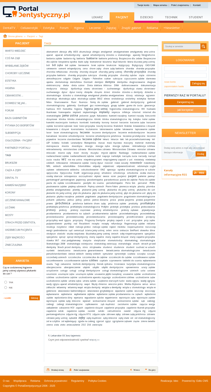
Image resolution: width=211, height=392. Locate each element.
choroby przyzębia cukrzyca (82, 75)
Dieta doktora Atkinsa (99, 85)
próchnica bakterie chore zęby (89, 203)
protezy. (63, 210)
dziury (129, 95)
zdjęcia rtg (139, 311)
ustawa (151, 270)
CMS (205, 380)
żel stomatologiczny (145, 318)
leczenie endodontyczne (131, 132)
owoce (106, 176)
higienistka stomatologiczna (124, 108)
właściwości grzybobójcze (100, 290)
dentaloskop (61, 82)
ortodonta (132, 172)
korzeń (114, 122)
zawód (127, 311)
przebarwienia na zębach (76, 213)
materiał (139, 142)
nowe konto (170, 82)
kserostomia (77, 129)
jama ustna (70, 115)
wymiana (78, 297)
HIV (143, 108)
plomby (76, 189)
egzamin (150, 95)
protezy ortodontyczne (106, 210)
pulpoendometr (54, 223)
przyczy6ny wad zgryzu (58, 220)
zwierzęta (97, 324)
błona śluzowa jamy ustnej (141, 61)
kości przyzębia (87, 126)
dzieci (107, 92)
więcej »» (94, 339)
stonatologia (124, 243)
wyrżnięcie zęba (127, 297)
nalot (98, 156)
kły (129, 119)
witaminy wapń (75, 287)
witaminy (61, 287)
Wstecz (136, 370)
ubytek (86, 267)
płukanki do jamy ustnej (59, 193)
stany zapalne (96, 236)
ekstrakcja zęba (67, 98)
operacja (111, 169)
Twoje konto (143, 5)
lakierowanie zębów (110, 129)
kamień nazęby (136, 115)
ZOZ (83, 324)
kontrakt (84, 122)
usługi (73, 270)
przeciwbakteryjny (128, 213)
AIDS (75, 51)
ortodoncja (119, 172)
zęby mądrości (93, 318)
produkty (133, 203)
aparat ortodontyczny (67, 54)
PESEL (152, 183)
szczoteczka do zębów (94, 257)
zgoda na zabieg (86, 321)
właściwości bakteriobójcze (72, 290)
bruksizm (111, 65)
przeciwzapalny (116, 216)
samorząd (79, 230)
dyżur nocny (75, 92)
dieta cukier (78, 85)
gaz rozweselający (99, 105)
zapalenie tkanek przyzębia (140, 307)
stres (85, 247)
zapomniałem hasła (174, 86)
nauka (56, 159)
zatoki (101, 311)
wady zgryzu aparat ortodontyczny (64, 284)
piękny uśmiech (77, 186)
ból (48, 65)
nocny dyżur (96, 162)
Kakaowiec (102, 115)
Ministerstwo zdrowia (99, 149)
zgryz (108, 321)
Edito (199, 380)
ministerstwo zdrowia (74, 149)
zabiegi (50, 304)
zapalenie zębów (76, 311)
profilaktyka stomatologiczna (85, 206)
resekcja (50, 226)
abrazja (63, 51)
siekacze (124, 230)
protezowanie (148, 206)
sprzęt (62, 236)
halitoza (50, 108)
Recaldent (84, 223)
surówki (50, 250)
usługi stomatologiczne (115, 270)
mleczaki (50, 152)
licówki (65, 142)
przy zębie (149, 220)
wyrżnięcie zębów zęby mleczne (63, 300)
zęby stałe (123, 318)
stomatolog (131, 240)
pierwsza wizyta (127, 186)
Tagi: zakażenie (63, 264)
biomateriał (95, 61)
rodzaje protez (83, 226)
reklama (151, 223)
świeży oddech (93, 253)
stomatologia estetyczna (79, 243)
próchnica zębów (117, 203)
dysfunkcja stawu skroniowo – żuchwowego (95, 88)
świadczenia (64, 250)
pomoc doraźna (100, 199)
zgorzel (100, 321)
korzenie (123, 122)
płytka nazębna (65, 196)
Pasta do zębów (147, 179)
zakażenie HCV (66, 307)
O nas (6, 380)
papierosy (81, 179)
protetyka (125, 206)
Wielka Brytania (133, 284)
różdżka (121, 226)
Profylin (105, 206)
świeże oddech (76, 253)
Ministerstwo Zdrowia (123, 149)
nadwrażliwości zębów (143, 152)
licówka (55, 142)
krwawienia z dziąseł (144, 126)
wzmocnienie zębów (128, 300)
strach (136, 243)
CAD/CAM (150, 65)
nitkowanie (62, 162)
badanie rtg (69, 58)
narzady (142, 156)
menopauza (52, 146)
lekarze (114, 139)
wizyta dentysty (92, 287)
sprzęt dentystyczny (77, 236)
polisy (79, 199)
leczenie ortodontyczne (71, 136)
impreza (116, 112)
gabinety (71, 105)
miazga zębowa (121, 146)
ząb (143, 300)
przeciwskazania (55, 216)
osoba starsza (147, 172)
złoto (62, 324)
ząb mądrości (108, 304)
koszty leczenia (104, 126)
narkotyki (116, 156)
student (130, 247)
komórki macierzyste (57, 122)
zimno (49, 324)
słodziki (61, 233)
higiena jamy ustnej (96, 108)
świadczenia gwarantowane (88, 250)
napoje (106, 156)
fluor (73, 102)
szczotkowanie (54, 260)
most (76, 152)
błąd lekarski (119, 61)
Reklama (35, 380)
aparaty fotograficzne (144, 55)
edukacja (139, 95)
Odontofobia (84, 166)
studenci (107, 247)
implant (77, 112)
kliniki (97, 119)
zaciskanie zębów (127, 304)
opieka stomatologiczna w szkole (136, 169)
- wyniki (7, 298)
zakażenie (52, 307)
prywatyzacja (148, 210)
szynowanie (115, 260)
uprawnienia (132, 267)
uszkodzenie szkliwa (123, 277)
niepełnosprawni (93, 159)
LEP (48, 142)
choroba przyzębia (145, 68)
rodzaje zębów (100, 226)
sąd (70, 230)
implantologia (90, 112)
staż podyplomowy (71, 240)
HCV (59, 108)
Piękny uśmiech (96, 186)
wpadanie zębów (124, 290)
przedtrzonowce (135, 216)
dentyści (99, 82)
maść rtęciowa (114, 142)
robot (71, 226)
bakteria (81, 58)
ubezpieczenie (72, 267)
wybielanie (66, 294)
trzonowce (119, 264)
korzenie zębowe (63, 126)
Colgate (76, 78)
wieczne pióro (115, 284)
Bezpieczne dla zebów (130, 58)
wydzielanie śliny (63, 297)
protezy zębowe (129, 210)
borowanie (83, 65)
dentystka (122, 82)
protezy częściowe (80, 210)
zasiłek (91, 311)
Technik (171, 17)
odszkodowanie (89, 169)
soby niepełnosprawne (131, 233)
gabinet (115, 102)
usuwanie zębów (132, 274)
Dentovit (88, 82)
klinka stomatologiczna (114, 119)
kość (76, 126)
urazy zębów (148, 267)
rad (75, 223)
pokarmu (60, 199)
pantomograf (52, 179)
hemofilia (67, 108)
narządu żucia (129, 156)
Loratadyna (76, 142)
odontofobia (69, 166)
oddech (57, 166)
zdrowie (151, 314)
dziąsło (98, 92)
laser (49, 132)
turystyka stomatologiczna (141, 264)
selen (109, 230)
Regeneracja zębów (134, 223)
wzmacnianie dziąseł (104, 300)
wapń (87, 284)
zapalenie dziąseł (94, 307)
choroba (130, 68)
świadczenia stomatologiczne (123, 250)
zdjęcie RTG (84, 314)
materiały (150, 142)
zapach (79, 307)
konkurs (73, 122)
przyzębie (137, 220)
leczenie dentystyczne (104, 132)
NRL (48, 166)
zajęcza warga (147, 304)
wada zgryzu (132, 280)
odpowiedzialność (126, 166)
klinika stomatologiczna (80, 119)
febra (49, 102)
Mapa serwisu (160, 5)
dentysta (110, 81)
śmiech (114, 233)
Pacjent (122, 17)
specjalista (51, 236)
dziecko (116, 92)
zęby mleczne (110, 318)
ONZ (102, 169)
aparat (49, 55)
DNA (116, 85)
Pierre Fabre (112, 186)
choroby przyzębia (135, 71)
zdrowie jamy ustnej (57, 318)
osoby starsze (54, 176)
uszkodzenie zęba (145, 277)
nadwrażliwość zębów (82, 156)
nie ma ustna (75, 159)
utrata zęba (75, 280)
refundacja (116, 223)
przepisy (150, 216)
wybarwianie (52, 294)
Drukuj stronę (57, 370)
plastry (141, 186)
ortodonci (106, 172)
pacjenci (122, 176)
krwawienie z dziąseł (57, 129)
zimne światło (148, 321)
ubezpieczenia (53, 267)
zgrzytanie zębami (122, 321)
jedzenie (83, 115)
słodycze (51, 233)
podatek (80, 196)
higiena (78, 108)
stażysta (87, 240)
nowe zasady (121, 162)
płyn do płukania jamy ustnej (107, 193)
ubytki (96, 267)
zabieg (151, 300)
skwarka (144, 230)
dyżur (64, 92)
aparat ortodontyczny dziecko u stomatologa (107, 55)
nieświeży (139, 159)
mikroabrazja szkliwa (143, 146)
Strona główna (15, 36)
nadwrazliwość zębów (57, 156)
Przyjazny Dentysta (95, 220)
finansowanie (61, 102)
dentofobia (76, 82)
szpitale (104, 260)
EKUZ (99, 98)
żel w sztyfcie (53, 321)
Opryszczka (66, 172)
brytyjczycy (124, 65)
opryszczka (52, 172)
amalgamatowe (121, 51)
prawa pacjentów (145, 199)
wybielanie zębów (84, 294)
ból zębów (70, 65)
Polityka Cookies (97, 380)
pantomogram (68, 179)
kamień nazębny (118, 115)
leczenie (85, 132)
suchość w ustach (145, 247)
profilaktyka (147, 203)
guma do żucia (134, 105)
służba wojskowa (75, 233)
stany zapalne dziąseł (116, 236)
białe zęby (83, 61)
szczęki (151, 253)
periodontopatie (114, 183)
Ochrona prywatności (55, 380)
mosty (84, 152)
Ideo (175, 380)
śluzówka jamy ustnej (98, 233)
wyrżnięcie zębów (146, 297)
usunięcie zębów (84, 274)
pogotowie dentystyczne (110, 196)
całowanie (51, 68)
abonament (52, 51)
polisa (71, 199)
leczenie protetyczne (134, 136)
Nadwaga (124, 152)
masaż (101, 142)
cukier (107, 78)
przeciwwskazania (95, 216)
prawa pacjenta (126, 199)
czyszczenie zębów (134, 78)
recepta (95, 223)
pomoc (87, 199)
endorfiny (130, 98)
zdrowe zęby (114, 314)
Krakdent (118, 126)
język (92, 115)
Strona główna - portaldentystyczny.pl (44, 12)
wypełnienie (111, 297)
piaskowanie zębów (56, 186)
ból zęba (57, 65)
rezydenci (62, 226)
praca (113, 199)
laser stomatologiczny (66, 132)
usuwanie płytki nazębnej (108, 274)
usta (143, 270)
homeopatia (64, 112)
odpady (96, 166)
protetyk (114, 206)
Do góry (152, 370)
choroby (73, 71)
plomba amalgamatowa (58, 189)
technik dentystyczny (84, 264)
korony (105, 122)
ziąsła (136, 321)
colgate (67, 78)
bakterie (91, 58)
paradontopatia (95, 179)
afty (70, 51)
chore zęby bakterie (113, 68)
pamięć (151, 176)
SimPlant (134, 230)
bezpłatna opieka (67, 61)
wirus (145, 284)
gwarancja (149, 105)
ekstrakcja (51, 98)
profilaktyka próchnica (57, 206)
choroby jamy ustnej (110, 71)
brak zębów (97, 65)
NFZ (64, 159)
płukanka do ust (146, 189)
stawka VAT (52, 240)
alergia (96, 51)
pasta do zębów (129, 179)
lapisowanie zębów (145, 129)
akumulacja (85, 51)
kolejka (137, 119)
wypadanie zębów (94, 297)
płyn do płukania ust (135, 193)
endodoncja (117, 98)
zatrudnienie (114, 311)
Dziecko (146, 17)
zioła (56, 324)
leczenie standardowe (69, 139)
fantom (151, 98)
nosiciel (109, 162)
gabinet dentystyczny (132, 102)
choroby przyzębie (108, 75)
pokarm (50, 199)
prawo (49, 203)
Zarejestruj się (185, 102)
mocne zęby (64, 152)
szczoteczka (74, 257)
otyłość (97, 176)
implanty (104, 112)
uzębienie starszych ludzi (111, 280)
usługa (64, 270)
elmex (107, 98)
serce (115, 230)
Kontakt (197, 5)
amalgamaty (136, 51)
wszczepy (150, 290)
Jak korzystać (185, 110)
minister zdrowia (146, 149)
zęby (81, 318)
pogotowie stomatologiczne (139, 196)
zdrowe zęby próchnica (134, 314)
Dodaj (200, 154)
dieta (66, 85)
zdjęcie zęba (98, 314)
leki (122, 139)
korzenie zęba (137, 122)
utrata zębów (89, 280)
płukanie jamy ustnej (93, 189)
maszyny (128, 142)
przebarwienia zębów (105, 213)
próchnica (62, 203)
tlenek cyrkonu (104, 264)
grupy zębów (117, 105)
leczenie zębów (92, 139)
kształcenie (92, 129)
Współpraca (19, 380)
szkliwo (93, 260)
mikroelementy (54, 149)
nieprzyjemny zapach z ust (117, 159)
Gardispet (83, 105)
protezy (51, 209)
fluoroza (83, 102)
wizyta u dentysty (111, 287)
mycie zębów (109, 152)
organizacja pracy (90, 172)
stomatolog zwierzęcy (105, 243)
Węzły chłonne (99, 284)
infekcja (126, 112)
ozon (113, 176)
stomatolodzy (115, 240)
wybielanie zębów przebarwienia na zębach (120, 294)
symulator (108, 253)
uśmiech (134, 270)
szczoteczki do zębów (120, 257)
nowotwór (136, 162)
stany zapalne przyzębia (142, 236)
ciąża (141, 75)
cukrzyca (117, 78)
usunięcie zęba (66, 274)
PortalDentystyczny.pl (29, 385)
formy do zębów (99, 102)
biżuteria (107, 61)
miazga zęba (103, 146)
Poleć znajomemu (180, 5)
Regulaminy (77, 380)
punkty (67, 223)
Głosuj (34, 298)
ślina (152, 230)
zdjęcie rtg (71, 314)
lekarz (106, 139)
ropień (112, 226)
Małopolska (90, 142)
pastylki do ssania (93, 183)
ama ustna (149, 51)
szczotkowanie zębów (76, 260)
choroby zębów (128, 75)
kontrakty (95, 122)
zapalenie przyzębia (114, 307)
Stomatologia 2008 (55, 243)
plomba (150, 186)
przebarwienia (53, 213)
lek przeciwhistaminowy (137, 139)
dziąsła (88, 92)
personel (142, 183)
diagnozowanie (137, 82)
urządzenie (52, 270)
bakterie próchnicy (108, 58)
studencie (119, 247)
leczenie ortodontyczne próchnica (103, 136)
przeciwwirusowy (75, 216)
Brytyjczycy (137, 65)
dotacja (64, 88)
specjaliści (149, 233)
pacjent (132, 176)
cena (85, 68)
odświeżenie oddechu (67, 169)
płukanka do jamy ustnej (121, 189)
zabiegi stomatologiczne (70, 304)
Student (196, 17)
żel (131, 318)
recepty (105, 223)
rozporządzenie (135, 226)
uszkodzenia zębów (66, 277)
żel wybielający (68, 321)
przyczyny (78, 220)
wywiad (86, 300)
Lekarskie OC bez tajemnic (66, 335)
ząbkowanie (91, 304)
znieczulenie (73, 324)
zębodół (73, 318)
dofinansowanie (130, 85)
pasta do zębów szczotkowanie (63, 183)
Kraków (128, 126)
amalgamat (106, 51)
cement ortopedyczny (69, 68)
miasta (65, 146)
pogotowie (90, 196)
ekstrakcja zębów (87, 98)
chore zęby (95, 68)
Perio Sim (130, 183)
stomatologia (147, 240)
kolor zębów (148, 119)
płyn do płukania (82, 193)
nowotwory (149, 162)
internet (136, 112)
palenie (142, 176)
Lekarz (97, 17)
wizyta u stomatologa (134, 287)
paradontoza (111, 179)
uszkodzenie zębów (56, 280)
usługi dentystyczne (89, 270)
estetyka (141, 98)
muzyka (95, 152)
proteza (136, 206)
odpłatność (108, 166)
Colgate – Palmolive (92, 78)
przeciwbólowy (147, 213)
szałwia (131, 253)
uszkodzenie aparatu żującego (95, 277)
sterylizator (100, 240)
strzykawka (95, 247)
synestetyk (120, 253)
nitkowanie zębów (79, 162)
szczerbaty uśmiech (56, 257)
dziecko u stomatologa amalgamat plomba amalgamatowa (93, 95)
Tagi (41, 36)
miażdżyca (77, 146)
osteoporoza (70, 176)
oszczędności (86, 176)
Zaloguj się (198, 83)
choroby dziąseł (88, 71)
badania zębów (54, 58)
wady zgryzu (148, 280)
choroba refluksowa (57, 71)
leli (153, 139)
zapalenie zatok (55, 311)
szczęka (141, 253)
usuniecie (51, 274)
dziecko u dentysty (132, 92)
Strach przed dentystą (69, 247)
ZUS (89, 324)
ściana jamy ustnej (94, 230)
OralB (76, 172)
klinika (62, 119)
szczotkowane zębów (144, 257)
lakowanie (128, 129)
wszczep (138, 290)
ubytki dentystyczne (112, 267)
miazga (89, 146)
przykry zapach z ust (118, 220)
